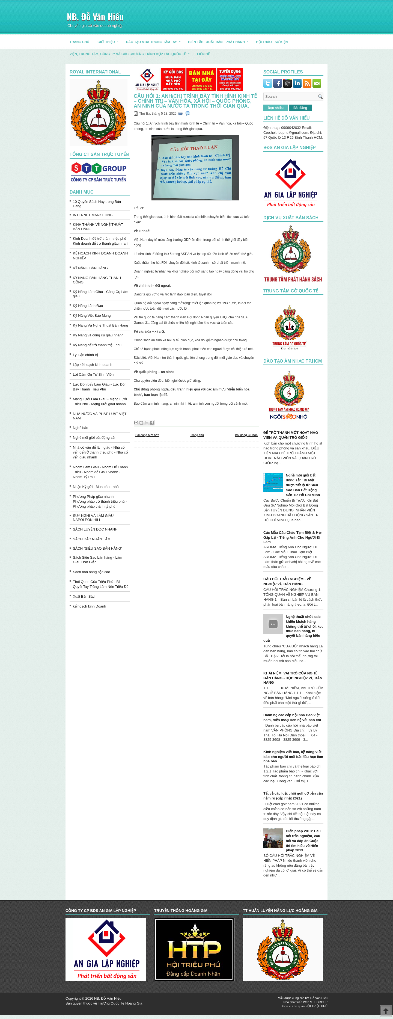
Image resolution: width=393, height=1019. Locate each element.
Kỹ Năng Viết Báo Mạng (92, 315)
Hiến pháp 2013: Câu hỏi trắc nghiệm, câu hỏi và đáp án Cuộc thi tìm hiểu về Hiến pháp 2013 (303, 840)
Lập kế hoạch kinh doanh (92, 365)
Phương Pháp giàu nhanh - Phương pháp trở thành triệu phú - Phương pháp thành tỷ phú (100, 501)
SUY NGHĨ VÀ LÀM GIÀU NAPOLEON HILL (93, 518)
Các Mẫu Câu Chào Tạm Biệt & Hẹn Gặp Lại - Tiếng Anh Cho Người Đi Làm (293, 537)
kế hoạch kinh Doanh (89, 606)
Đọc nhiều (276, 108)
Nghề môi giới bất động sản (94, 438)
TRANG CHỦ (79, 42)
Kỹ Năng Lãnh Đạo (88, 306)
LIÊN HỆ (203, 54)
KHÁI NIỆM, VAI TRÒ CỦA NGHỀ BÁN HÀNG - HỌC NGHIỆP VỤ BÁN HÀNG (292, 678)
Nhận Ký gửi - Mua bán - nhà (96, 487)
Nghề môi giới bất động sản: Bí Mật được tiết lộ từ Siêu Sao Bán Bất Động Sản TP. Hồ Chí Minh (303, 485)
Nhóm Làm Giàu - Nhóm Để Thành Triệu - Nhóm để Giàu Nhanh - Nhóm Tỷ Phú (100, 472)
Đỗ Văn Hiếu (318, 998)
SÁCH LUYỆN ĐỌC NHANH (95, 529)
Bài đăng (300, 108)
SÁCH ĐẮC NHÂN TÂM (92, 539)
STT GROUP (318, 1002)
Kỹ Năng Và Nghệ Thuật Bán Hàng (100, 325)
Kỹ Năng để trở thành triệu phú (97, 345)
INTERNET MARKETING (93, 215)
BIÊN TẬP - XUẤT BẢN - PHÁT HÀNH (220, 40)
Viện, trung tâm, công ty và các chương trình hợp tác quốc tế (131, 52)
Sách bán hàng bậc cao (91, 572)
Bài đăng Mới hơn (147, 435)
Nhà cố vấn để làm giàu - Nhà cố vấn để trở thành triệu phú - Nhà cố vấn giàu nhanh (100, 452)
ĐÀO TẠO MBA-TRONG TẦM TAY (155, 40)
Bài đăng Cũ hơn (246, 435)
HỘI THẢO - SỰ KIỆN (272, 42)
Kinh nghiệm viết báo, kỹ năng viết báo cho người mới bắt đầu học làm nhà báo (293, 756)
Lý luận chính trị (85, 355)
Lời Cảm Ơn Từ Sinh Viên (93, 374)
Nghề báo (80, 428)
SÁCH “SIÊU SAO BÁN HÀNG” (97, 548)
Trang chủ (197, 435)
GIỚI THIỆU (109, 40)
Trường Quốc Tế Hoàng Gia (120, 1003)
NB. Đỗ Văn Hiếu (95, 16)
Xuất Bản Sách (84, 596)
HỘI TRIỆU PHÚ (316, 1006)
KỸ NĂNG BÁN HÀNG (90, 268)
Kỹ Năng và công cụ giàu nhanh (98, 335)
